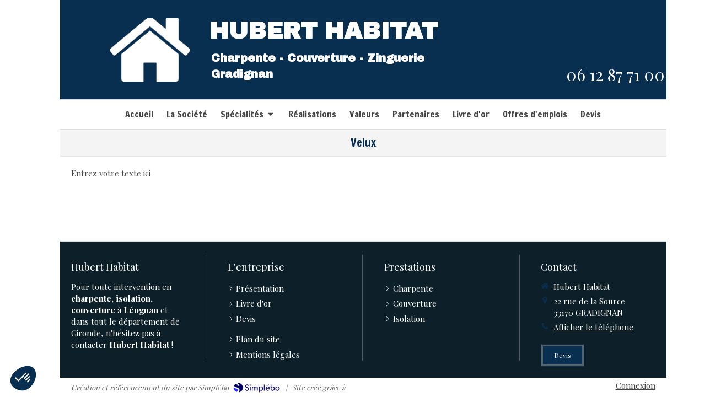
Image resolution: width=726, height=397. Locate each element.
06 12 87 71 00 (615, 74)
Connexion (635, 385)
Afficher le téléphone (593, 326)
